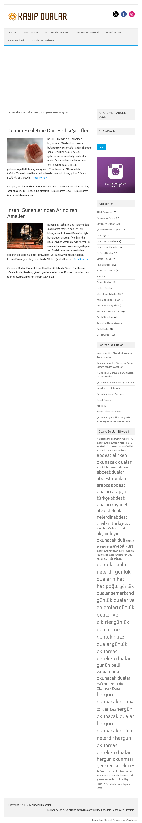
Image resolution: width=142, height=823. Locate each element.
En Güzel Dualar (105, 253)
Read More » (40, 177)
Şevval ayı (48, 276)
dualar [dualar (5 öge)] (100, 559)
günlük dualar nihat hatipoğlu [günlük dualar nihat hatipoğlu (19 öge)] (114, 579)
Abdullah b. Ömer (61, 268)
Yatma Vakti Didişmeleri (109, 411)
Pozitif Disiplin (104, 317)
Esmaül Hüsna (114, 32)
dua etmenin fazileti (69, 186)
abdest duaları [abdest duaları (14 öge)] (111, 472)
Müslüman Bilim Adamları (110, 311)
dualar (84, 186)
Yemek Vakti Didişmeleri (109, 388)
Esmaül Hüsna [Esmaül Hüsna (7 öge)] (113, 558)
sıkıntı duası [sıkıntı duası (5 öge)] (121, 775)
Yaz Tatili (101, 405)
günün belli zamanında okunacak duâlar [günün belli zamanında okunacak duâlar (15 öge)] (113, 672)
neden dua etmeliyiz (38, 191)
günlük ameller (49, 272)
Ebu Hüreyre (79, 268)
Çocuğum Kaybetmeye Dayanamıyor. (115, 382)
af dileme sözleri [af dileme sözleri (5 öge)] (116, 528)
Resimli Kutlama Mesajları (110, 323)
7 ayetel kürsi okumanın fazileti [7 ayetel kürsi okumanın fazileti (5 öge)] (113, 438)
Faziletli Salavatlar (106, 270)
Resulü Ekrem (66, 272)
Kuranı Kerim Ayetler (107, 305)
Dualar (12, 32)
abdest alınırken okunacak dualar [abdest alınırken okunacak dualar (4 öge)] (111, 450)
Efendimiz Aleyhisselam (20, 272)
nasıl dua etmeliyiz (17, 191)
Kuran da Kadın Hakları (108, 299)
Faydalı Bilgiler (33, 268)
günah (37, 272)
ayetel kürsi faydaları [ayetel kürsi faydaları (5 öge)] (107, 550)
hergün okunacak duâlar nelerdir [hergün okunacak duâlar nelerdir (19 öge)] (115, 730)
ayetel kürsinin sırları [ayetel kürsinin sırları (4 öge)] (118, 555)
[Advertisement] (71, 75)
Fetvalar (101, 276)
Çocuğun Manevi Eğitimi (109, 229)
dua (55, 186)
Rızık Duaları (103, 329)
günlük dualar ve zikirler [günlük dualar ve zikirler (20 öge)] (115, 614)
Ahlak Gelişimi (16, 40)
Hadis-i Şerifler (34, 186)
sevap (38, 276)
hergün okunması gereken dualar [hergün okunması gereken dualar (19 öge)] (114, 745)
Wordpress (131, 820)
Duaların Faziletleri (87, 32)
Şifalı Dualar (31, 32)
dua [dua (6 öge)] (130, 554)
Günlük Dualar (104, 282)
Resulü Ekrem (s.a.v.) (61, 191)
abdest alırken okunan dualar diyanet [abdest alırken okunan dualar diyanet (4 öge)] (113, 467)
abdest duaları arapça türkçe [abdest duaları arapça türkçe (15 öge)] (111, 491)
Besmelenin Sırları (106, 218)
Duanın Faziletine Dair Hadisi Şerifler (48, 130)
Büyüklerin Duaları (56, 32)
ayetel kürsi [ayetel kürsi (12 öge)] (123, 546)
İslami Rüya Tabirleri (42, 40)
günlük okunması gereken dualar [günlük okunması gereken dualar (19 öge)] (114, 651)
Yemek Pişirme (104, 400)
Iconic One (97, 820)
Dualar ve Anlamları (107, 241)
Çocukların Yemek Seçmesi (110, 394)
